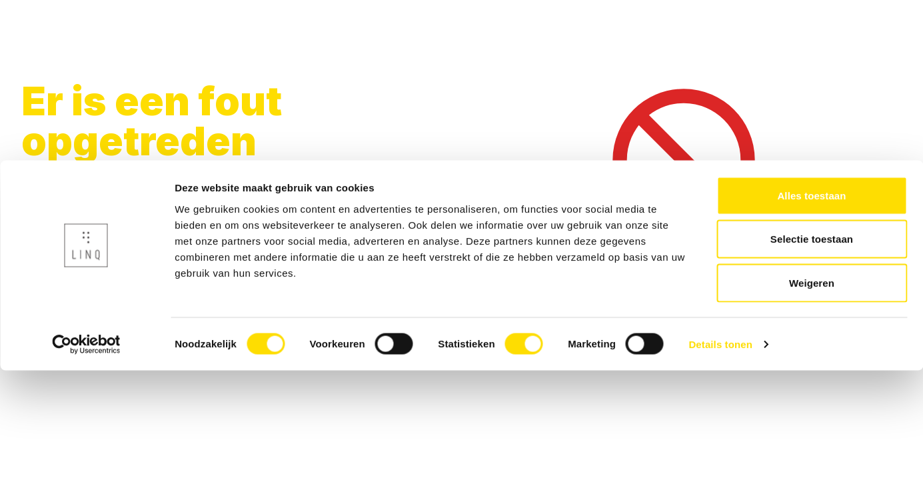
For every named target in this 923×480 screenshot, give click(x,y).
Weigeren (811, 392)
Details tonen (720, 453)
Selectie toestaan (811, 349)
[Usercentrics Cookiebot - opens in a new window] (86, 454)
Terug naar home (70, 226)
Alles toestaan (811, 305)
